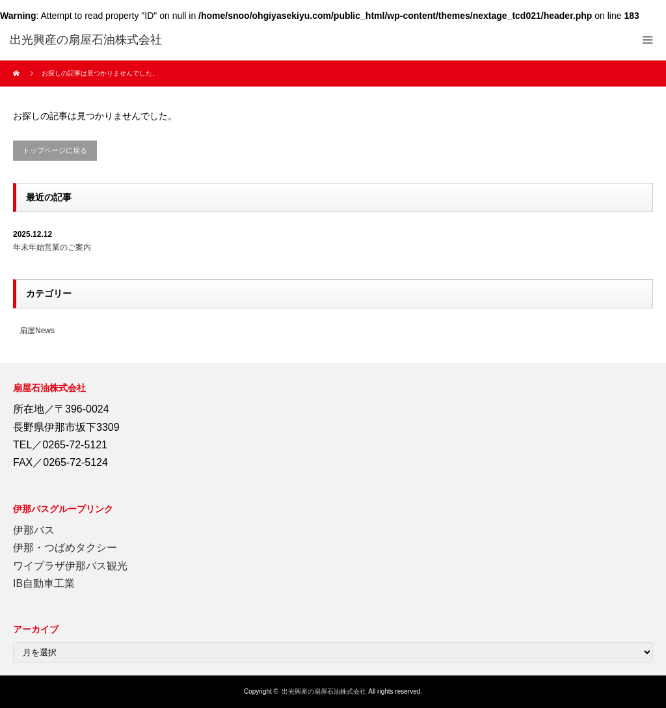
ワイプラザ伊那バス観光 (70, 565)
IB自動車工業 (44, 583)
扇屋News (37, 330)
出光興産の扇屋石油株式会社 (324, 691)
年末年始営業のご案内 (52, 247)
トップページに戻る (55, 150)
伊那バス (34, 530)
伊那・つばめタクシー (65, 547)
